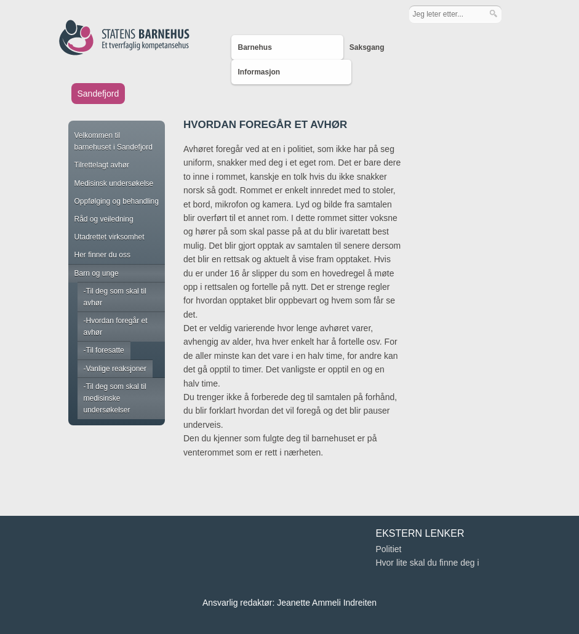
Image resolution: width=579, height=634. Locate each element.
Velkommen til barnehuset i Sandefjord (113, 141)
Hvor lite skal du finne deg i (427, 563)
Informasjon (259, 72)
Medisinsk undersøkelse (114, 183)
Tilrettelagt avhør (102, 165)
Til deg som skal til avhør (115, 297)
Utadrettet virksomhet (109, 237)
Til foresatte (105, 350)
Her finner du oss (102, 255)
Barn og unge (96, 273)
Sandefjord (98, 93)
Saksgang (367, 47)
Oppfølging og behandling (116, 201)
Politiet (388, 549)
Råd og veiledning (104, 219)
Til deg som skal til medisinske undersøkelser (115, 398)
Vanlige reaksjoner (116, 368)
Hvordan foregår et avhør (116, 326)
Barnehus (254, 47)
